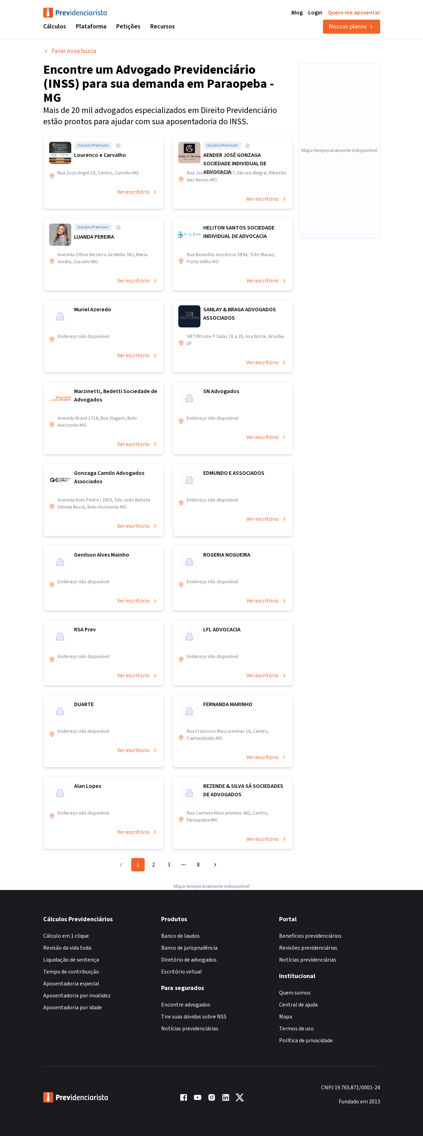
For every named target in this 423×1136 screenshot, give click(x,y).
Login (315, 12)
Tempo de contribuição (71, 972)
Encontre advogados (185, 1005)
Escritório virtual (181, 972)
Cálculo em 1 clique (66, 936)
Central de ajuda (298, 1005)
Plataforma (91, 26)
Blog (297, 12)
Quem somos (295, 993)
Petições (128, 26)
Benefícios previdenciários (310, 936)
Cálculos (54, 26)
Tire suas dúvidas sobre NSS (193, 1017)
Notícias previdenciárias (189, 1028)
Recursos (162, 26)
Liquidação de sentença (71, 960)
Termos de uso (296, 1028)
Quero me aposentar (354, 12)
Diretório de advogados (189, 960)
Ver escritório (137, 192)
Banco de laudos (180, 936)
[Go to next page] (214, 865)
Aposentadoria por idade (72, 1007)
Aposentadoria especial (71, 984)
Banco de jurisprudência (189, 948)
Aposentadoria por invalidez (77, 995)
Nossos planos (352, 26)
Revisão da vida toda (67, 948)
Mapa (285, 1017)
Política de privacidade (306, 1040)
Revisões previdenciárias (308, 948)
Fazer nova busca (69, 51)
